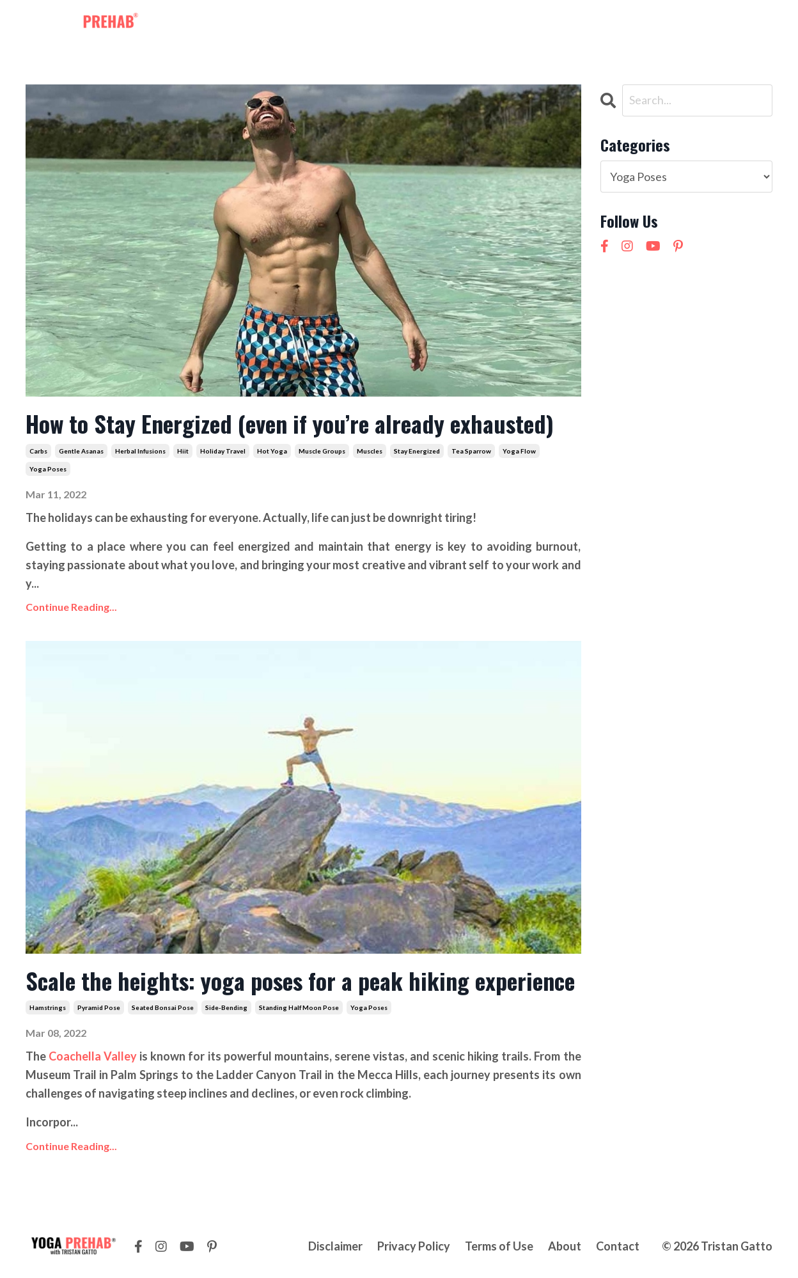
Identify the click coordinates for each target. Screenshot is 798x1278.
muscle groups (322, 451)
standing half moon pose (299, 1007)
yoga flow (519, 451)
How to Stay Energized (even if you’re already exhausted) (292, 423)
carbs (38, 451)
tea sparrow (471, 451)
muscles (369, 451)
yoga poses (47, 469)
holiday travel (223, 451)
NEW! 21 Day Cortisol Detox (629, 24)
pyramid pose (98, 1007)
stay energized (417, 451)
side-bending (226, 1007)
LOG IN (747, 24)
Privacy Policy (413, 1246)
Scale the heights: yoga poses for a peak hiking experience (300, 980)
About (470, 24)
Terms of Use (499, 1246)
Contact (521, 24)
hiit (183, 451)
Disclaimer (335, 1246)
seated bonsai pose (163, 1007)
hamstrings (47, 1007)
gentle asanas (81, 451)
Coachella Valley (93, 1056)
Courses (419, 24)
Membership (278, 24)
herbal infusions (140, 451)
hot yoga (272, 451)
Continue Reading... (71, 607)
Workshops (353, 24)
